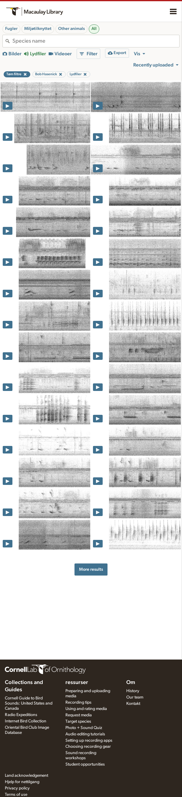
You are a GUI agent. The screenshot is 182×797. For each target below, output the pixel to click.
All (94, 29)
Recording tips (78, 702)
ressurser (76, 682)
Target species (78, 721)
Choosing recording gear (88, 746)
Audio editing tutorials (85, 734)
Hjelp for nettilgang (22, 782)
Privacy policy (17, 788)
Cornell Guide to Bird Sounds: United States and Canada (28, 703)
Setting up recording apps (88, 740)
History (132, 691)
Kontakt (133, 704)
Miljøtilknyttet (37, 29)
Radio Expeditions (21, 715)
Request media (78, 715)
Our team (134, 697)
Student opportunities (85, 764)
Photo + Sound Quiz (83, 728)
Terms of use (16, 794)
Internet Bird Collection (25, 721)
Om (130, 682)
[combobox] (95, 41)
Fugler (11, 29)
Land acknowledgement (26, 775)
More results (91, 569)
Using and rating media (86, 709)
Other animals (71, 29)
